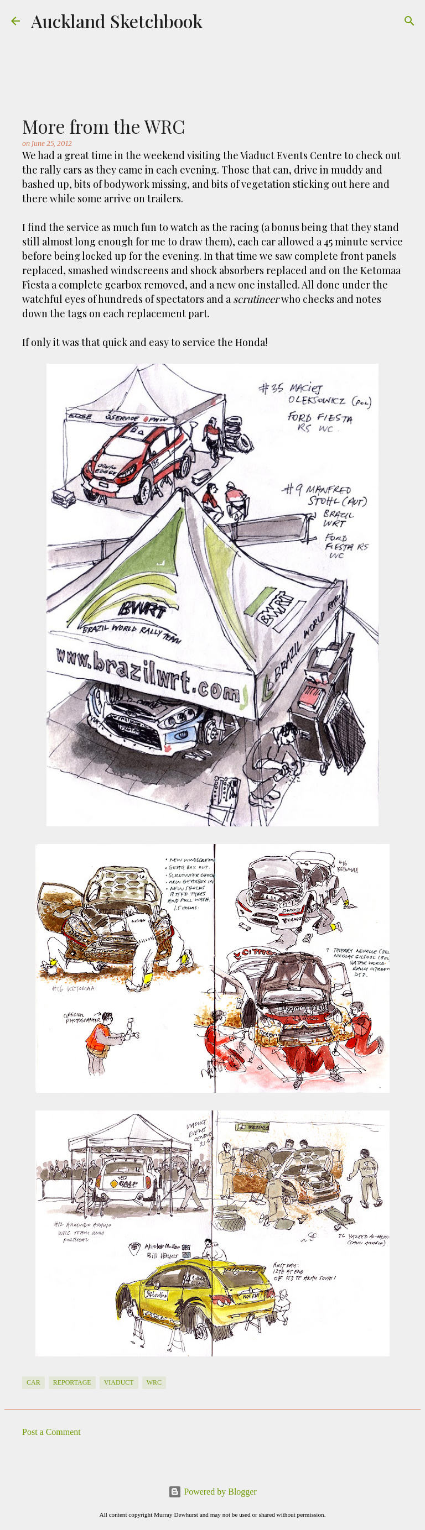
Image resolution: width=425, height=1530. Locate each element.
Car (33, 1382)
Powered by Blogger (212, 1491)
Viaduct (119, 1382)
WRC (154, 1382)
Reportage (72, 1382)
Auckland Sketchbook (117, 21)
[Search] (409, 21)
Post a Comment (51, 1432)
